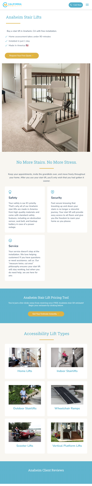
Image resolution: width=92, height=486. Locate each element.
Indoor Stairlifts (67, 371)
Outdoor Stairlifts (25, 408)
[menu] (87, 5)
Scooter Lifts (24, 446)
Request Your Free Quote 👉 (21, 55)
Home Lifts (24, 371)
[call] (76, 5)
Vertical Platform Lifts (67, 446)
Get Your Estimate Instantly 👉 (46, 314)
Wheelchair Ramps (67, 408)
